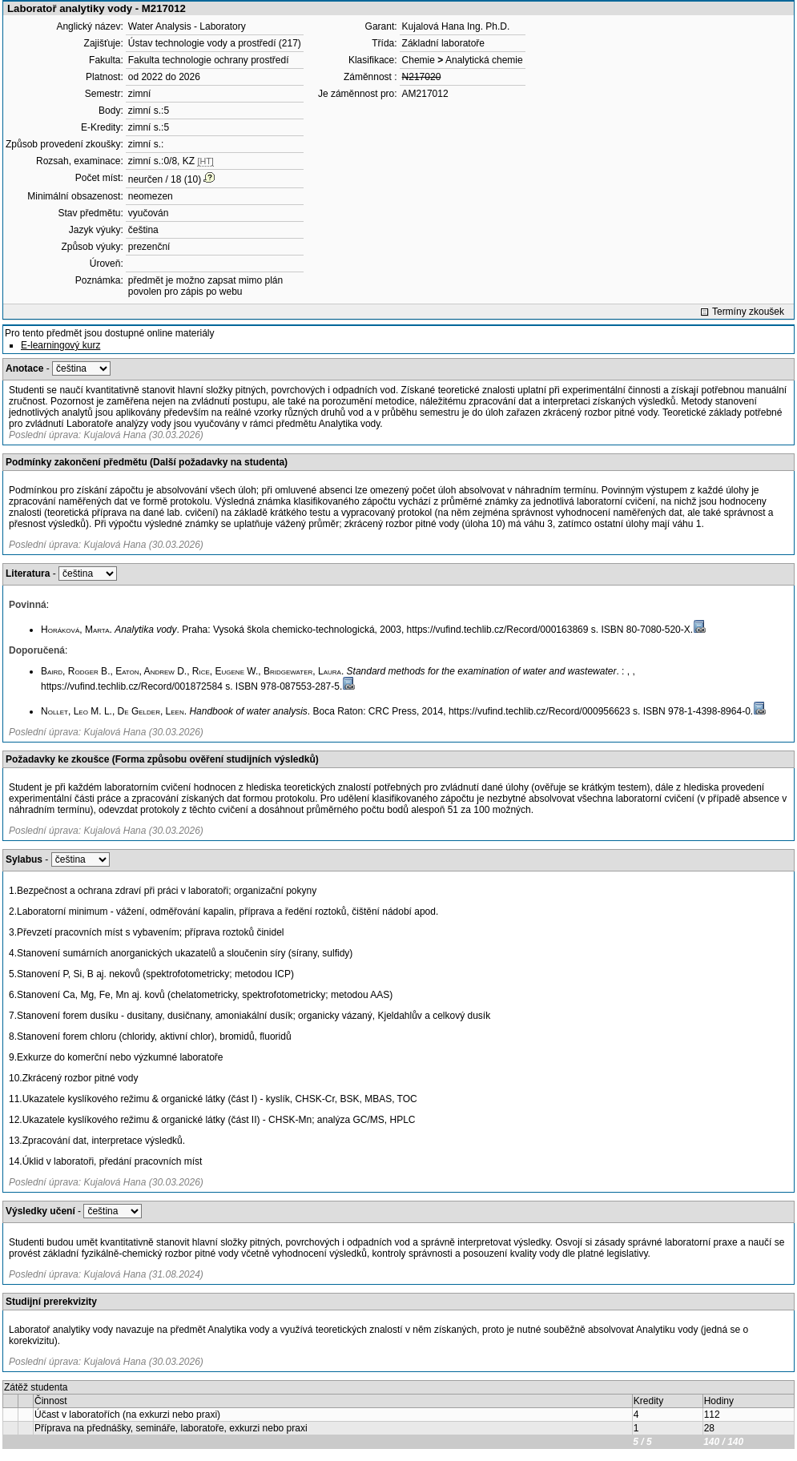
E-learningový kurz (60, 345)
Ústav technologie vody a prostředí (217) (214, 43)
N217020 (421, 77)
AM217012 (425, 93)
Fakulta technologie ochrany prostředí (208, 60)
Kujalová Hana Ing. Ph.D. (456, 26)
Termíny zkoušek (748, 311)
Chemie (418, 60)
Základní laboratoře (443, 43)
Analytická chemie (484, 60)
